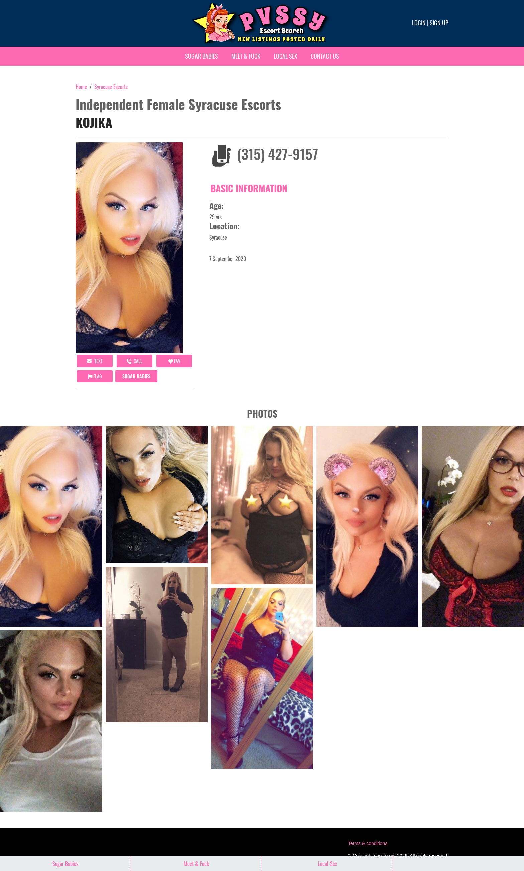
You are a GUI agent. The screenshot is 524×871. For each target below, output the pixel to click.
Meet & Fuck (245, 56)
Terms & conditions (367, 843)
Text (95, 361)
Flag (95, 376)
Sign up (439, 22)
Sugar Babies (201, 56)
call (134, 361)
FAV (174, 361)
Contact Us (325, 56)
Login (419, 22)
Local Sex (285, 56)
